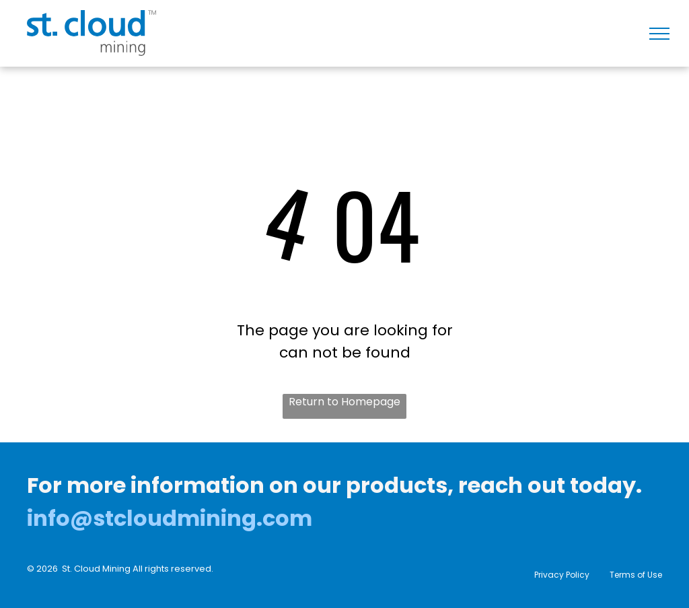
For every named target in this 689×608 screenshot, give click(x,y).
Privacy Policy (561, 574)
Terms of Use (636, 574)
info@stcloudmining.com (169, 518)
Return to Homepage (344, 401)
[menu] (659, 33)
